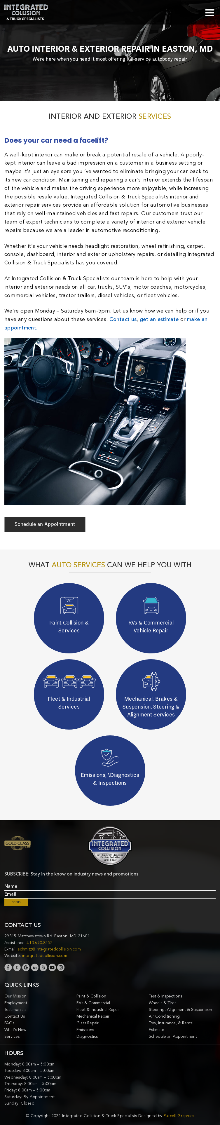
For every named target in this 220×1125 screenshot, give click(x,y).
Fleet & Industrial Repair (98, 1010)
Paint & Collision (91, 996)
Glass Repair (87, 1023)
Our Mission (15, 996)
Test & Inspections (165, 996)
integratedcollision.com (44, 956)
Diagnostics (87, 1036)
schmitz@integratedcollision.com (49, 949)
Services (12, 1036)
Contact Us (14, 1016)
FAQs (9, 1023)
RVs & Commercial (93, 1003)
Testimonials (15, 1010)
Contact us (123, 319)
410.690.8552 (40, 943)
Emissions (85, 1030)
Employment (15, 1003)
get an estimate (159, 319)
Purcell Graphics (179, 1116)
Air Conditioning (164, 1016)
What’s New (15, 1030)
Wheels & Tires (162, 1003)
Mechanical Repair (92, 1016)
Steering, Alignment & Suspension (180, 1010)
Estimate (156, 1030)
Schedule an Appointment (45, 524)
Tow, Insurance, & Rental (171, 1023)
